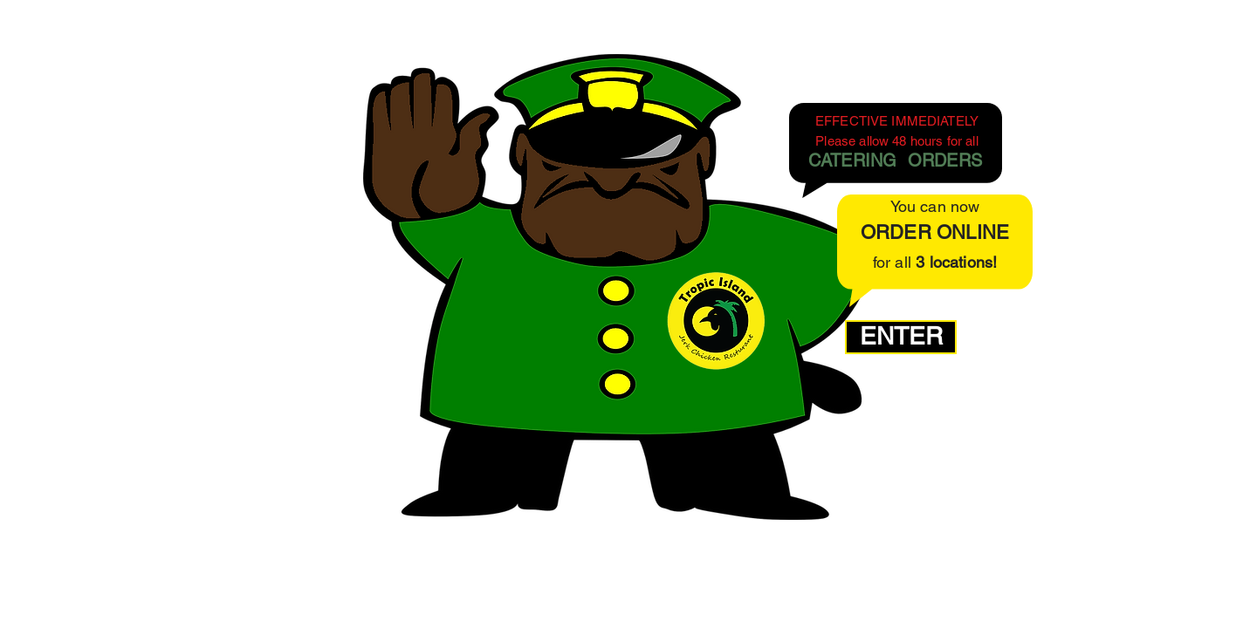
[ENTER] (901, 337)
